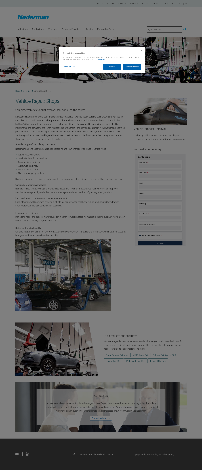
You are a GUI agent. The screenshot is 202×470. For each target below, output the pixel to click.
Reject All (112, 67)
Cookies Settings (69, 66)
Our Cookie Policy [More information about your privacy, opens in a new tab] (99, 59)
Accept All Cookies (132, 67)
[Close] (141, 50)
